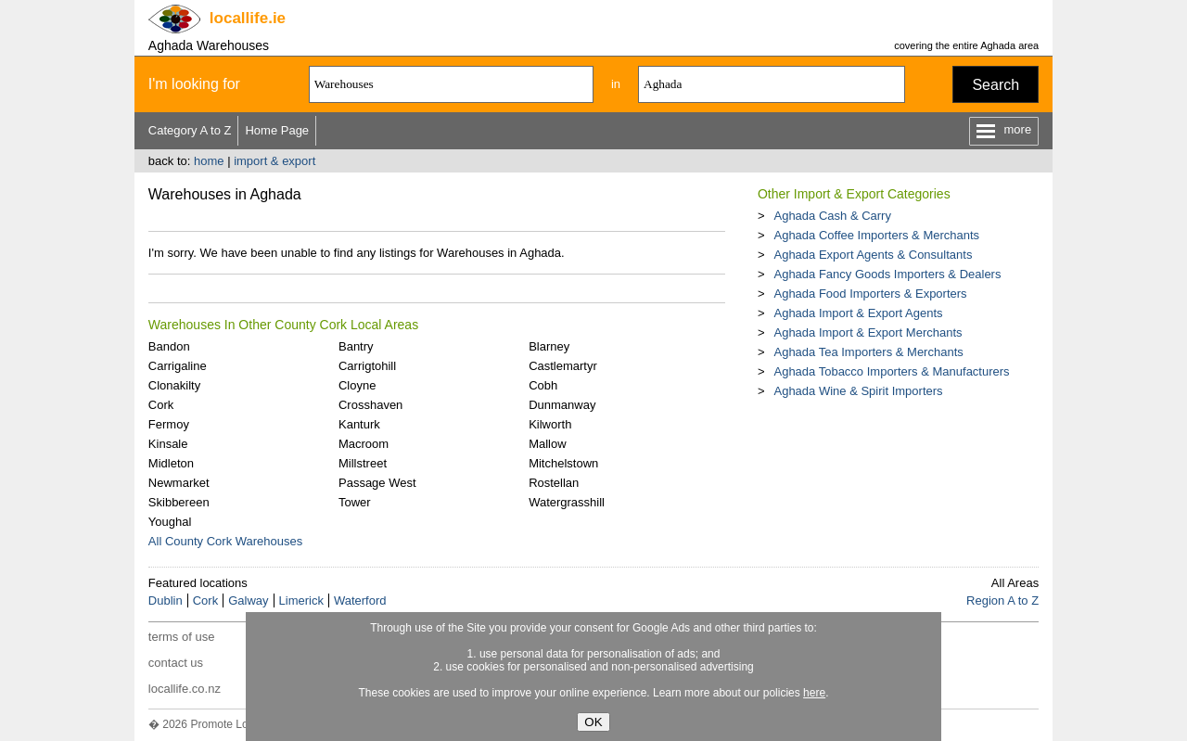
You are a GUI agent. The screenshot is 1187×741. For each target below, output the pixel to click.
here (814, 692)
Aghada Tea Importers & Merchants (868, 352)
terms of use (181, 637)
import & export (274, 161)
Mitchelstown (563, 463)
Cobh (543, 385)
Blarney (549, 346)
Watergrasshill (567, 502)
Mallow (547, 444)
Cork (160, 405)
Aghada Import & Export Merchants (867, 332)
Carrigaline (177, 366)
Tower (354, 502)
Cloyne (357, 385)
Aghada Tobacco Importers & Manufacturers (891, 371)
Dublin (165, 600)
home (209, 161)
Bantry (356, 346)
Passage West (377, 483)
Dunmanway (562, 405)
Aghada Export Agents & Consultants (872, 255)
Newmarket (179, 483)
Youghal (170, 522)
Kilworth (550, 424)
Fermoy (168, 424)
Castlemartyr (563, 366)
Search (995, 85)
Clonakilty (174, 385)
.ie (248, 18)
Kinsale (168, 444)
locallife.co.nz (184, 689)
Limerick (301, 600)
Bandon (169, 346)
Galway (248, 600)
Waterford (360, 600)
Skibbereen (179, 502)
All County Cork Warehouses (225, 541)
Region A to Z (1002, 600)
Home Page (277, 130)
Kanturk (359, 424)
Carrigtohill (367, 366)
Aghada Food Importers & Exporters (869, 293)
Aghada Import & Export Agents (857, 313)
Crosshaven (370, 405)
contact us (175, 663)
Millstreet (362, 463)
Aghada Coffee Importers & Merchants (876, 235)
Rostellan (554, 483)
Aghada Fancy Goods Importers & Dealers (887, 274)
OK (593, 722)
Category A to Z (190, 130)
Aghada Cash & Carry (831, 216)
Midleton (171, 463)
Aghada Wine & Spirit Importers (857, 391)
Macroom (363, 444)
